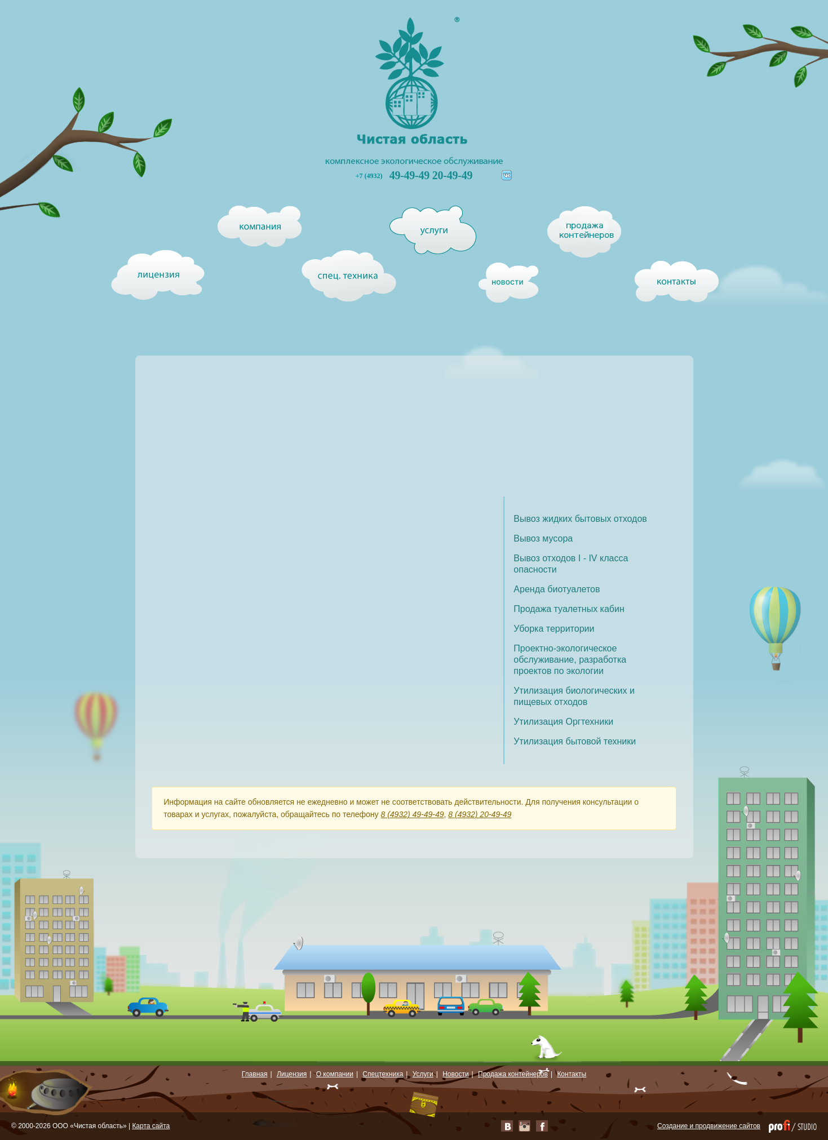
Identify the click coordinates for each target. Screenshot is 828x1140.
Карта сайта (151, 1126)
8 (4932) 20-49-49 (479, 814)
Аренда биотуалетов (556, 589)
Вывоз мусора (543, 538)
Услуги (423, 1074)
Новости (455, 1074)
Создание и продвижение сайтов (708, 1126)
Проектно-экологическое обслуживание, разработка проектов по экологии (569, 660)
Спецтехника (382, 1074)
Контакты (571, 1074)
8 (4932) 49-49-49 (412, 814)
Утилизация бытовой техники (574, 741)
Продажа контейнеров (513, 1074)
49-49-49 (410, 175)
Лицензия (292, 1074)
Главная (255, 1074)
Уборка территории (553, 628)
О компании (334, 1074)
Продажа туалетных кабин (568, 609)
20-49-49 (452, 175)
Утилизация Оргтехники (563, 721)
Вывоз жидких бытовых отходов (580, 519)
